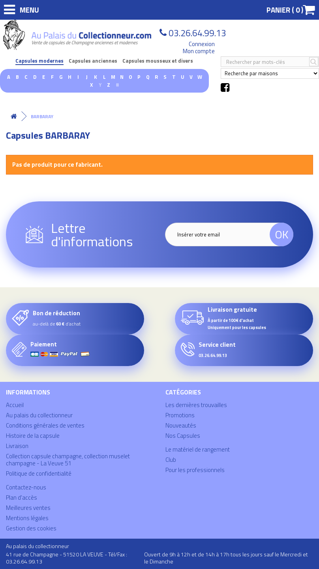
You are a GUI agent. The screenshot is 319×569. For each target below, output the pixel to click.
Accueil (15, 404)
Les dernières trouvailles (196, 404)
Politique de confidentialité (38, 473)
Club (170, 459)
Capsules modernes (39, 61)
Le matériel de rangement (197, 449)
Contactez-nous (26, 487)
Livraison (17, 445)
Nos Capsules (182, 435)
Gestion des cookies (31, 528)
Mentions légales (27, 518)
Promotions (180, 415)
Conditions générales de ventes (45, 425)
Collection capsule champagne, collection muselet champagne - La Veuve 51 (68, 460)
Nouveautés (180, 425)
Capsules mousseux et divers (157, 61)
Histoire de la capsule (33, 435)
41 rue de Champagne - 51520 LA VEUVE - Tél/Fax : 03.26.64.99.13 (66, 557)
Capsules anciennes (93, 61)
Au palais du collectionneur (39, 415)
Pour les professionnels (195, 469)
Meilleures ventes (28, 507)
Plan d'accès (21, 497)
